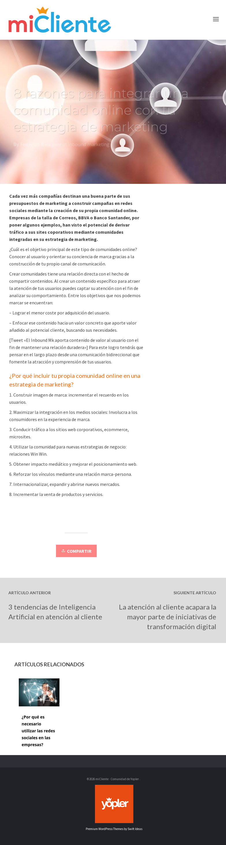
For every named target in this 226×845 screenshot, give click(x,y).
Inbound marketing (88, 145)
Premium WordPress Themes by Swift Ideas (114, 829)
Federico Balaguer (40, 145)
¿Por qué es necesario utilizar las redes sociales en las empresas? (38, 730)
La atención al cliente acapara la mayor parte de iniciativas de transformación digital (167, 617)
